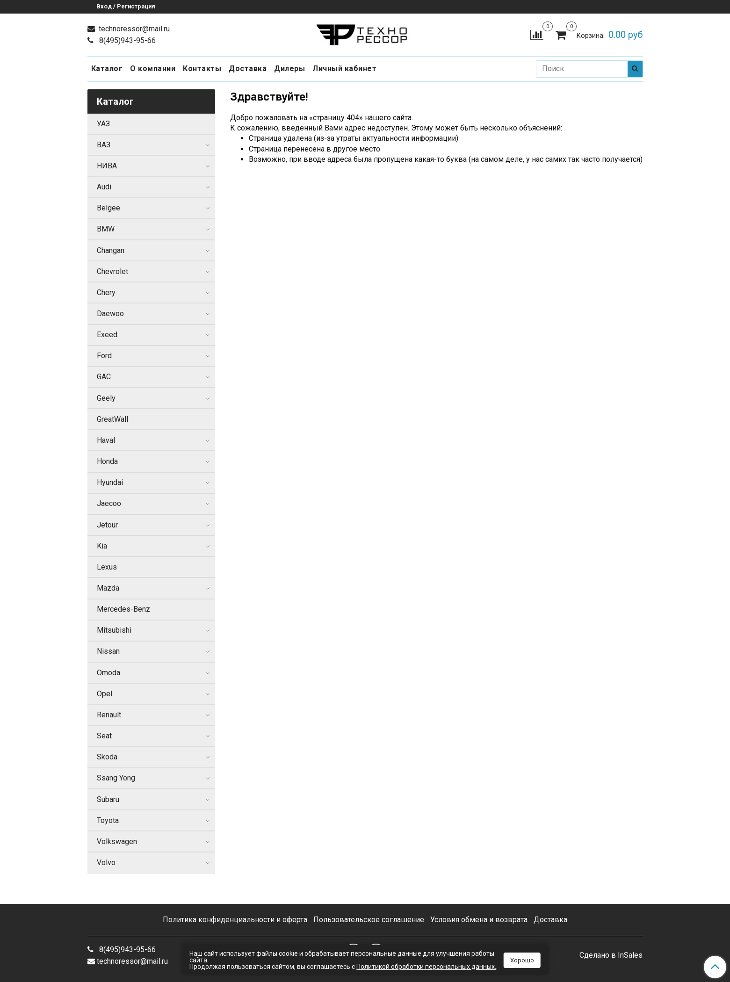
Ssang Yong (116, 777)
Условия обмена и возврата (479, 919)
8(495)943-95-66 (126, 40)
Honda (107, 461)
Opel (104, 693)
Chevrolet (112, 271)
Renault (109, 714)
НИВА (107, 165)
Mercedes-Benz (123, 609)
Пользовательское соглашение (368, 919)
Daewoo (110, 313)
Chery (106, 292)
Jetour (107, 524)
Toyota (108, 820)
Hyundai (110, 482)
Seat (104, 735)
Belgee (108, 207)
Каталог (107, 68)
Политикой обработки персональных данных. (426, 966)
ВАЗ (103, 144)
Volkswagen (117, 841)
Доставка (248, 68)
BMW (106, 228)
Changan (110, 250)
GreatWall (112, 419)
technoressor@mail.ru (133, 28)
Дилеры (289, 68)
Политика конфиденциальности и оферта (235, 919)
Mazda (108, 588)
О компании (152, 68)
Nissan (108, 651)
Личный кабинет (344, 68)
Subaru (108, 799)
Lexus (107, 567)
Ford (104, 355)
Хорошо (522, 960)
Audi (104, 186)
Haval (106, 440)
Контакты (202, 68)
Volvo (106, 862)
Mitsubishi (114, 630)
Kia (102, 546)
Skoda (107, 756)
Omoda (108, 672)
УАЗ (103, 123)
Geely (106, 398)
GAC (104, 376)
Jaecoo (109, 503)
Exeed (107, 334)
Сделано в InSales (611, 955)
